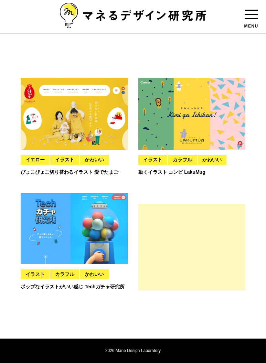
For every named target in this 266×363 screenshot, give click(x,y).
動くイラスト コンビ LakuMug (171, 172)
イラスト (64, 159)
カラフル (182, 159)
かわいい (94, 159)
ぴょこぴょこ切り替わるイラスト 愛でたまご (69, 172)
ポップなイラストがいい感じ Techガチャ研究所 (73, 286)
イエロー (35, 159)
